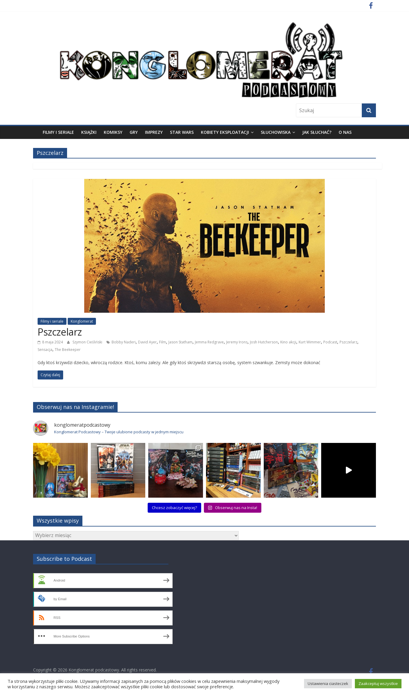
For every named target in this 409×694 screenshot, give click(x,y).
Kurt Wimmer (310, 342)
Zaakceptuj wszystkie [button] (378, 683)
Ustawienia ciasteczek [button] (328, 683)
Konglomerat (82, 321)
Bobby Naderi (124, 342)
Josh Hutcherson (264, 342)
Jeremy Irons (237, 342)
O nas (345, 132)
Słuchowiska (276, 132)
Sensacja (45, 349)
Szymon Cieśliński (87, 342)
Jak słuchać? (316, 132)
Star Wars (182, 132)
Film (162, 342)
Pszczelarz (60, 331)
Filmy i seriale (58, 132)
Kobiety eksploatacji (225, 132)
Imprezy (154, 132)
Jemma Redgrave (209, 342)
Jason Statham (180, 342)
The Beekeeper (68, 349)
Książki (89, 132)
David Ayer (147, 342)
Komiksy (113, 132)
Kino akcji (288, 342)
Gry (134, 132)
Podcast (330, 342)
